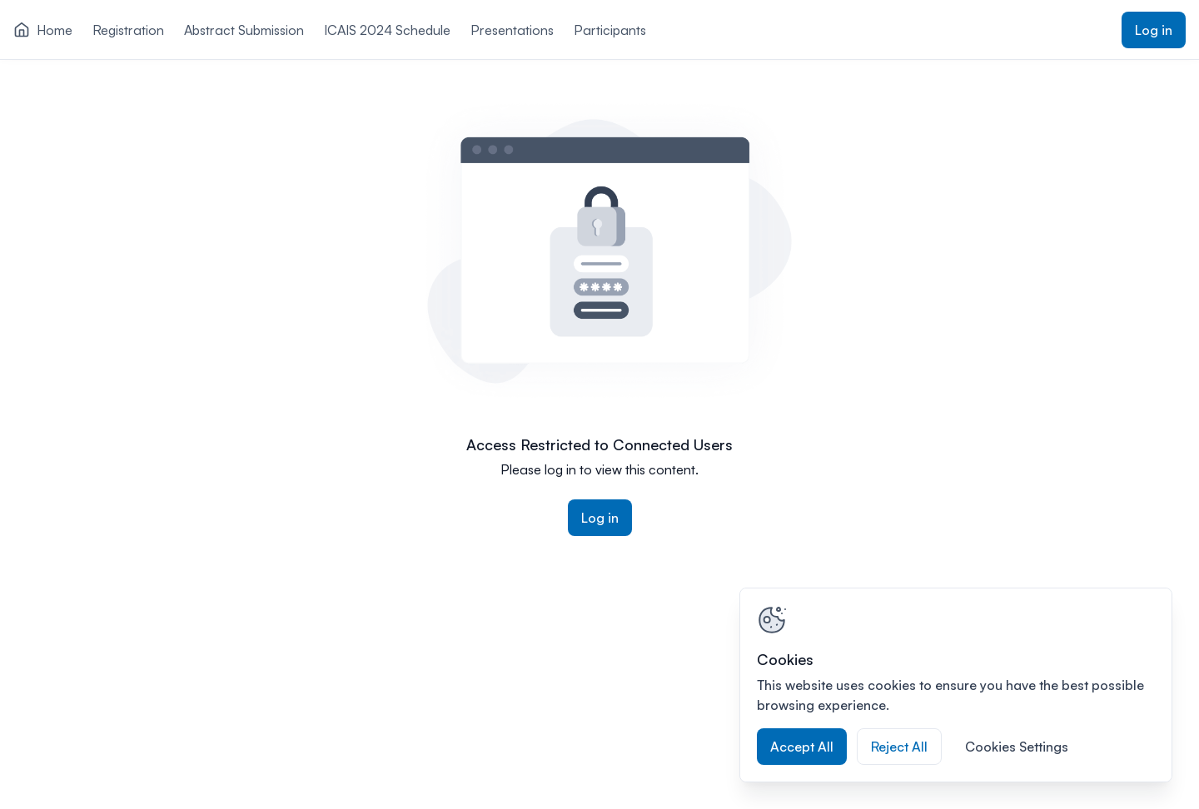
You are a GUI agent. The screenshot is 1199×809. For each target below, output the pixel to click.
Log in (1153, 30)
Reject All (899, 746)
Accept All (801, 746)
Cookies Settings (1016, 746)
